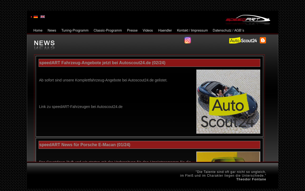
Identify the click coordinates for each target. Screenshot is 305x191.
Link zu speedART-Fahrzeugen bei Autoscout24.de (81, 107)
